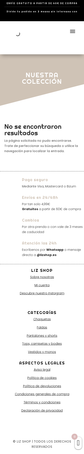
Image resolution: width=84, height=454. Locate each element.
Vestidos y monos (42, 352)
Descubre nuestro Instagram (42, 293)
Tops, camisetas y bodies (42, 343)
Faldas (42, 327)
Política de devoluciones (42, 386)
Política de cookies (42, 378)
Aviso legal (42, 369)
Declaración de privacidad (42, 410)
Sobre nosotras (42, 277)
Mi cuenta (42, 285)
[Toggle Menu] (72, 31)
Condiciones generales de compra (42, 394)
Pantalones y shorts (42, 335)
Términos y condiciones (42, 402)
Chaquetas (42, 319)
